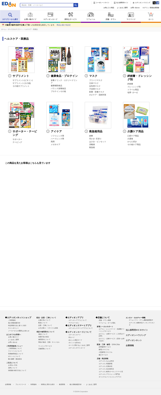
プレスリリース (20, 384)
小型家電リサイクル (105, 352)
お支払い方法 (12, 365)
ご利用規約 (12, 320)
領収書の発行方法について (17, 370)
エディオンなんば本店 (106, 361)
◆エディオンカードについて (78, 332)
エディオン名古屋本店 (106, 369)
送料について (12, 368)
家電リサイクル (104, 349)
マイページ (131, 16)
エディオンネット (134, 340)
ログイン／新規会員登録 (151, 8)
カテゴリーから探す (10, 16)
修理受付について (44, 339)
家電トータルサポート (105, 327)
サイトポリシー (13, 328)
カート (151, 16)
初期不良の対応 (43, 337)
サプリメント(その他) (22, 83)
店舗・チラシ (111, 16)
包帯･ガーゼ (132, 93)
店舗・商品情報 (102, 359)
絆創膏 (130, 84)
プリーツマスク (95, 80)
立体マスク (94, 83)
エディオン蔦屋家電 (105, 364)
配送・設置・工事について (46, 318)
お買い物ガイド (30, 16)
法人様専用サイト (122, 3)
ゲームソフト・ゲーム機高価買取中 (141, 320)
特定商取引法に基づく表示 (17, 325)
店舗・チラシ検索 (105, 320)
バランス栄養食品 (58, 88)
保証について (42, 334)
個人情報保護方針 (14, 323)
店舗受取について (44, 349)
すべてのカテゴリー (15, 29)
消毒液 (92, 144)
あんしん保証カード (75, 340)
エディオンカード (50, 16)
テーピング (17, 142)
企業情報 (130, 345)
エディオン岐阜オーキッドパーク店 (111, 371)
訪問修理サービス (105, 347)
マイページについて (15, 351)
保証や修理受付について (45, 332)
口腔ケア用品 (133, 136)
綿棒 (91, 136)
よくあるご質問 (122, 8)
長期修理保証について (15, 354)
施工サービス (103, 355)
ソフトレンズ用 (57, 136)
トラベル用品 (133, 90)
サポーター (17, 139)
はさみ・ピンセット (97, 142)
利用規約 (34, 384)
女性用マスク (94, 86)
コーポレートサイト (102, 3)
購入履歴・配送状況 (15, 359)
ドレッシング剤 (134, 87)
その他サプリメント (21, 86)
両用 (53, 142)
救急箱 (92, 147)
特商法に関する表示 (48, 384)
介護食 (130, 139)
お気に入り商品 (109, 8)
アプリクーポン (74, 323)
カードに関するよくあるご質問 (79, 345)
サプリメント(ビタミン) (23, 80)
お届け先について (44, 320)
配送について (42, 323)
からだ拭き (132, 142)
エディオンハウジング (142, 3)
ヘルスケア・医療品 (31, 29)
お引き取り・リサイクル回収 (48, 328)
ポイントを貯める (75, 343)
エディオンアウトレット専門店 (109, 374)
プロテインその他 (58, 91)
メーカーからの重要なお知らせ (18, 331)
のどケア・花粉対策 (97, 95)
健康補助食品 (56, 86)
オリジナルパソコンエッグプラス (110, 377)
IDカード (72, 337)
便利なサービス (70, 16)
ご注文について (12, 363)
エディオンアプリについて (78, 320)
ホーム (3, 29)
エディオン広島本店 (105, 366)
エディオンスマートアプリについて (81, 328)
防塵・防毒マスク (96, 92)
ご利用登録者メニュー (14, 346)
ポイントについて (14, 356)
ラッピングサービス (45, 346)
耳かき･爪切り (95, 139)
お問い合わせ (135, 8)
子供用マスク (94, 89)
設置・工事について (45, 325)
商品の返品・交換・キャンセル (48, 342)
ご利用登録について (15, 348)
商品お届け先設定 (64, 25)
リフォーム (91, 16)
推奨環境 (62, 384)
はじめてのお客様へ (13, 334)
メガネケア (55, 144)
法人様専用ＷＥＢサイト (137, 330)
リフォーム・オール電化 (107, 323)
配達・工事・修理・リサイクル (108, 344)
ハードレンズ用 (57, 139)
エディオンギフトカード (77, 348)
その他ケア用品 (134, 144)
